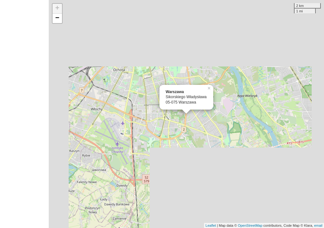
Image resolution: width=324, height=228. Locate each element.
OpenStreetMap (250, 225)
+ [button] (57, 8)
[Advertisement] (24, 114)
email (318, 225)
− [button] (57, 18)
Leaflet (211, 225)
